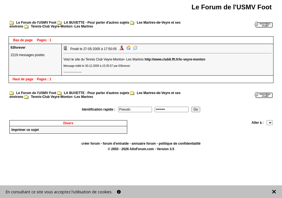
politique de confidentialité (179, 143)
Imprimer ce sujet (25, 130)
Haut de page (22, 79)
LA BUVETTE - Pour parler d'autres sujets (96, 22)
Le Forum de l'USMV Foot (36, 22)
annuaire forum (144, 143)
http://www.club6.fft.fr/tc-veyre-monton (175, 59)
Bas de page (23, 40)
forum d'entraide (116, 143)
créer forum (91, 143)
